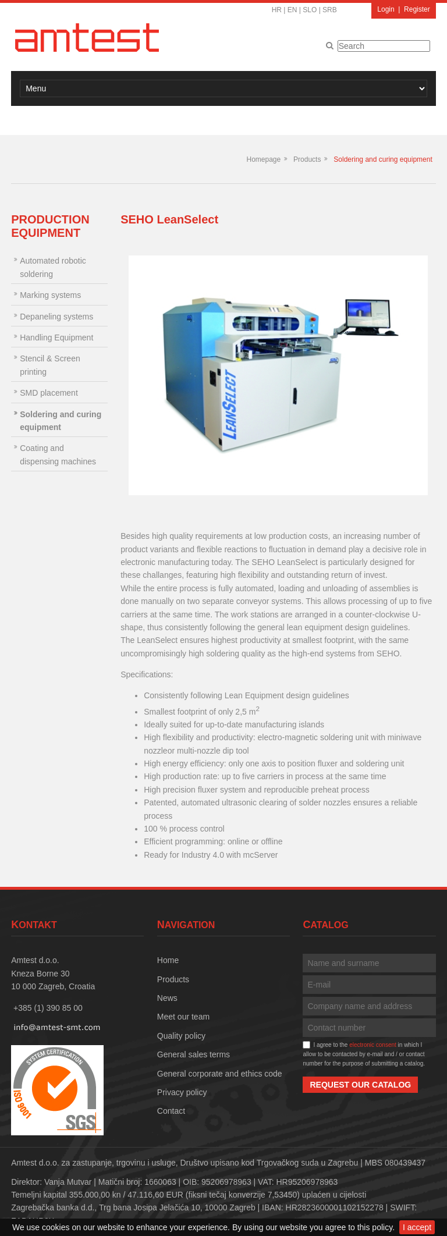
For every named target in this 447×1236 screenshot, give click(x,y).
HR (277, 10)
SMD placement (49, 392)
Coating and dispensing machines (58, 454)
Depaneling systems (56, 316)
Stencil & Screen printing (50, 365)
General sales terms (193, 1054)
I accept (417, 1227)
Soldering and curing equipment (383, 159)
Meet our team (183, 1016)
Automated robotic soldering (53, 267)
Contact (171, 1111)
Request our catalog (360, 1084)
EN (292, 10)
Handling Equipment (56, 337)
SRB (329, 10)
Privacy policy (182, 1092)
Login (385, 9)
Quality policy (181, 1035)
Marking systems (50, 295)
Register (417, 9)
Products (307, 159)
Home (168, 960)
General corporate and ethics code (219, 1073)
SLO (310, 10)
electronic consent (372, 1045)
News (167, 998)
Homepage (263, 159)
